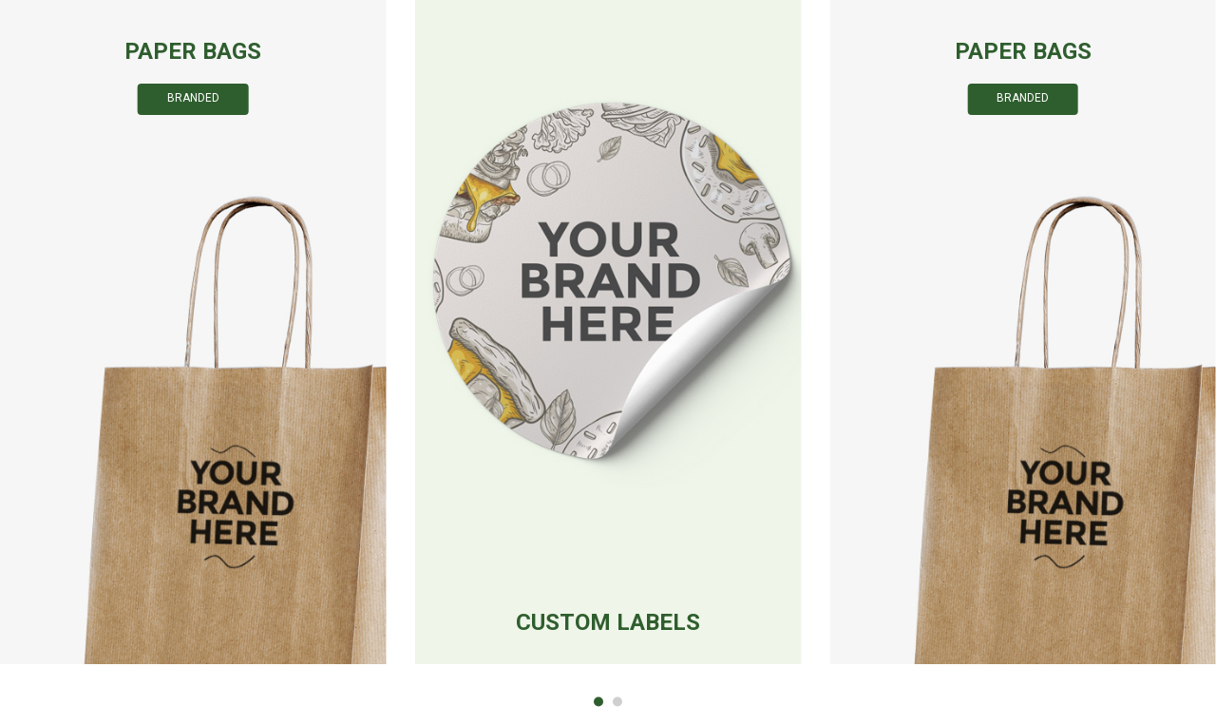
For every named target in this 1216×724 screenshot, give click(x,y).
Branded (193, 98)
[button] (598, 702)
